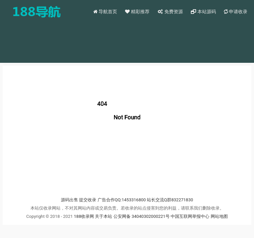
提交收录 (87, 199)
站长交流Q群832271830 (170, 199)
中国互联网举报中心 (190, 216)
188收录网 (84, 216)
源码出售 (69, 199)
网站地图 (219, 216)
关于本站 (103, 216)
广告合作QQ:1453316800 (122, 199)
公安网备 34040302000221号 (142, 216)
